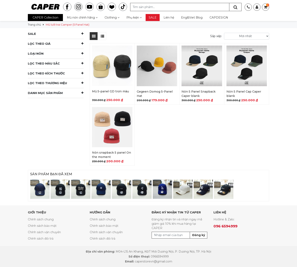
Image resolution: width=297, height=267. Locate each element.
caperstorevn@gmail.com (153, 261)
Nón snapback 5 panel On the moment (111, 155)
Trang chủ (34, 24)
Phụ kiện (134, 17)
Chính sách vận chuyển (44, 232)
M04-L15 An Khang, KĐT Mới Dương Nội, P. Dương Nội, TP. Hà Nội (163, 251)
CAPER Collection (45, 17)
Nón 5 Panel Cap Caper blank (243, 94)
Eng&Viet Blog (192, 17)
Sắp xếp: (216, 36)
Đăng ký (198, 235)
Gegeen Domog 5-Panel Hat (155, 94)
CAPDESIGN (219, 17)
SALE (153, 17)
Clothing (112, 17)
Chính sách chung (41, 219)
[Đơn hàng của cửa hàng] (246, 36)
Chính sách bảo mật (42, 226)
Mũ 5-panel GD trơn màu (110, 91)
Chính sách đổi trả (40, 238)
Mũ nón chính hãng (82, 17)
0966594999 (160, 256)
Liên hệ (169, 17)
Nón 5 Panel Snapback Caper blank (199, 94)
